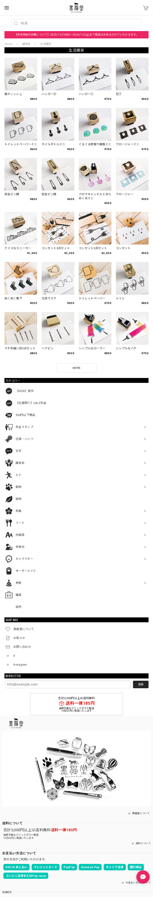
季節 (19, 554)
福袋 (19, 566)
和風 (19, 482)
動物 (19, 458)
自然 (19, 578)
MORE (77, 339)
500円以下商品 (25, 386)
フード (20, 494)
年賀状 (20, 518)
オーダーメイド (26, 542)
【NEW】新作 (25, 362)
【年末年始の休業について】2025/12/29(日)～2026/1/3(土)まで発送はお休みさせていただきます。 (76, 34)
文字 (19, 422)
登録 (140, 656)
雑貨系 (20, 434)
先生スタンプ (24, 398)
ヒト (19, 446)
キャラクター (24, 530)
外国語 (20, 506)
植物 (19, 470)
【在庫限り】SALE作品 (31, 374)
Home (8, 44)
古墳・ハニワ (24, 410)
